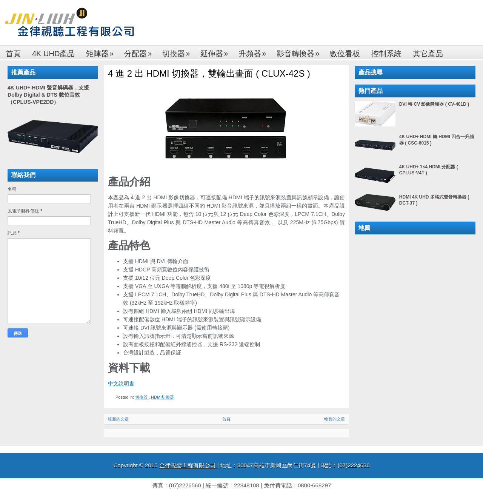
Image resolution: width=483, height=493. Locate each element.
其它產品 (428, 53)
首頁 (13, 53)
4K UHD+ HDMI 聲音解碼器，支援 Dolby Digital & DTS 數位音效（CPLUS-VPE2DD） (48, 95)
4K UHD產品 (53, 53)
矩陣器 (102, 51)
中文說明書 (121, 384)
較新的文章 (118, 419)
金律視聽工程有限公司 (188, 465)
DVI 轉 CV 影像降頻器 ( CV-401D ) (434, 104)
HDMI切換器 (162, 397)
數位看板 (345, 53)
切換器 (178, 51)
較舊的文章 (334, 419)
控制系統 (386, 53)
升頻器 (254, 51)
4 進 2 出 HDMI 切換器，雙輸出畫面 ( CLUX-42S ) (209, 73)
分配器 (140, 51)
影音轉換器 (300, 51)
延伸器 (216, 51)
